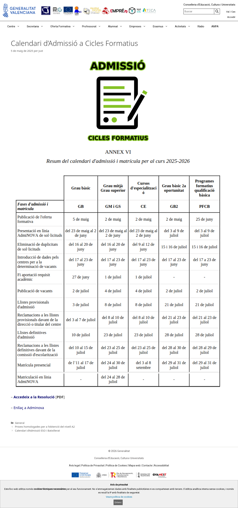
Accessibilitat (161, 465)
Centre (15, 26)
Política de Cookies (116, 465)
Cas (233, 11)
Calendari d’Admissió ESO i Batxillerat (37, 430)
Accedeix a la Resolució (34, 397)
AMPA (215, 26)
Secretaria (37, 26)
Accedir (231, 17)
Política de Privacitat (92, 465)
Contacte (147, 465)
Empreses (139, 26)
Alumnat (117, 26)
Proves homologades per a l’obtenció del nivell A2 (45, 426)
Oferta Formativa (64, 26)
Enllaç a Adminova (29, 407)
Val (227, 11)
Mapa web (134, 465)
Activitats (184, 26)
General (19, 423)
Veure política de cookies (119, 496)
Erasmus (162, 26)
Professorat (93, 26)
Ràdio (201, 26)
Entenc (118, 502)
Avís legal (74, 465)
